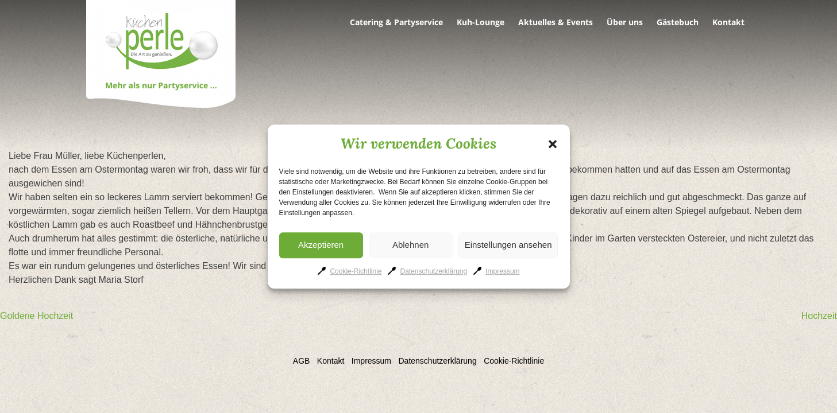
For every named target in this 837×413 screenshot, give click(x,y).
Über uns (625, 22)
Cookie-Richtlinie (355, 271)
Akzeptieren (321, 245)
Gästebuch (678, 22)
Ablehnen (410, 245)
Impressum (502, 271)
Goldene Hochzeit (36, 316)
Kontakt (728, 22)
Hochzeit (819, 316)
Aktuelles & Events (555, 22)
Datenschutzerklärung (433, 271)
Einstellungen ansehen (508, 245)
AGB (301, 360)
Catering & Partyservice (396, 22)
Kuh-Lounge (480, 22)
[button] (552, 144)
